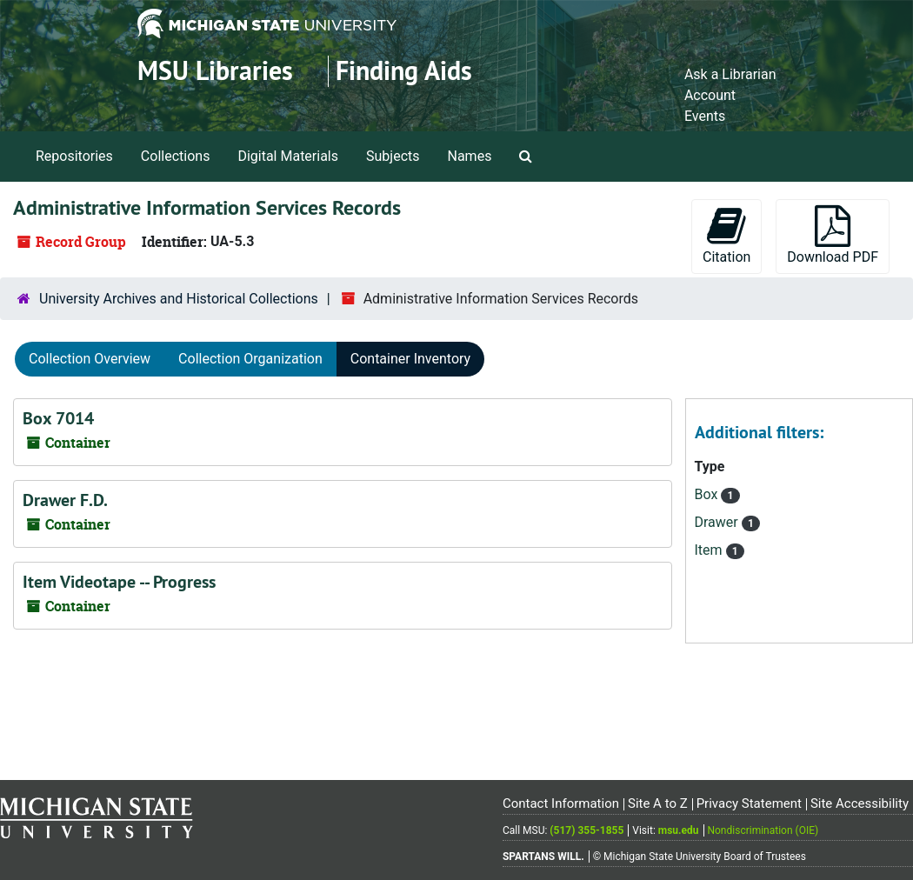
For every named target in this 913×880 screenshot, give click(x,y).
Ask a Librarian (730, 74)
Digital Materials (287, 156)
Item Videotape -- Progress (119, 581)
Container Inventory (410, 358)
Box (708, 494)
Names (470, 156)
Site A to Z (658, 803)
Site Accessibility (859, 803)
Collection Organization (250, 358)
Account (710, 95)
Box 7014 (58, 418)
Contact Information (561, 803)
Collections (175, 156)
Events (704, 116)
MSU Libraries (215, 71)
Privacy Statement (749, 803)
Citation (726, 235)
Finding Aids (404, 71)
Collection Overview (89, 358)
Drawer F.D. (65, 500)
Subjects (392, 156)
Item (710, 550)
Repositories (74, 156)
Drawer (718, 522)
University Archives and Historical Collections (178, 298)
